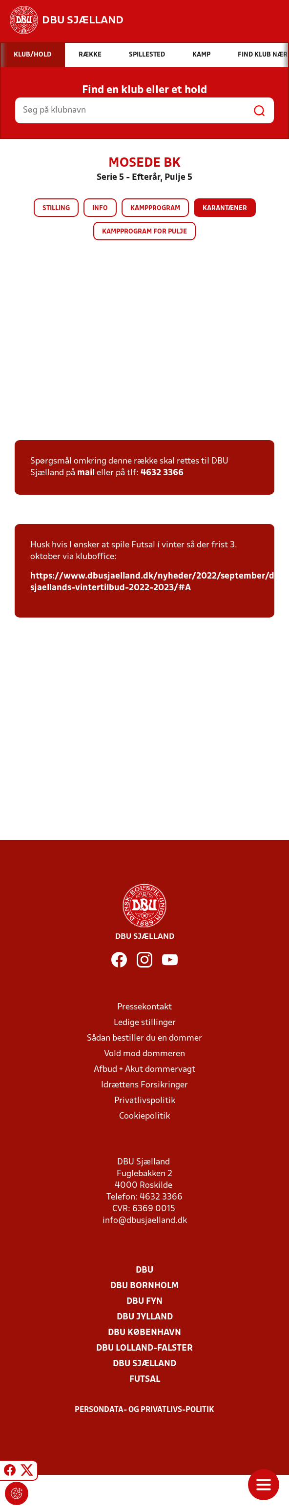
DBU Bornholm (144, 1286)
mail (86, 473)
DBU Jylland (145, 1317)
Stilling (56, 208)
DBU (144, 1270)
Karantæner (225, 208)
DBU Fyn (144, 1301)
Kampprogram (155, 208)
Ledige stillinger (145, 1023)
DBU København (144, 1333)
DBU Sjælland (144, 1364)
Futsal (144, 1379)
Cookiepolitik (144, 1116)
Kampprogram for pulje (144, 232)
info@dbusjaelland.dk (145, 1221)
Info (100, 208)
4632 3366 (162, 473)
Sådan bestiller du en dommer (144, 1038)
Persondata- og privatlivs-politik (144, 1410)
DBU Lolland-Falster (144, 1348)
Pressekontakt (144, 1007)
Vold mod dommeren (144, 1054)
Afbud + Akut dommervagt (144, 1069)
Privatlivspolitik (144, 1101)
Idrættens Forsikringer (144, 1085)
